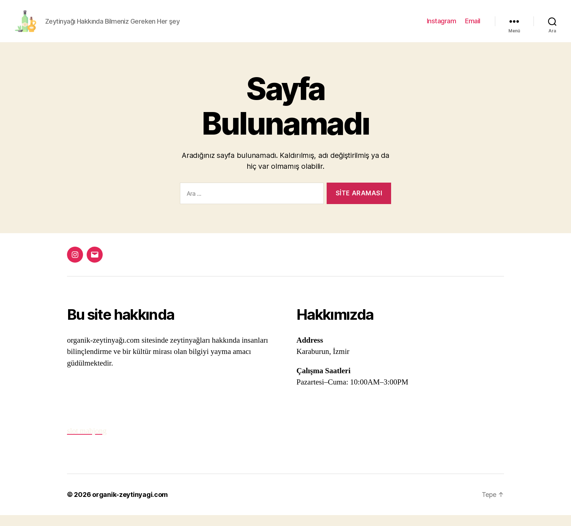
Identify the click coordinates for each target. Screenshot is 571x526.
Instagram (441, 26)
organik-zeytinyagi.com (130, 505)
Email (472, 26)
